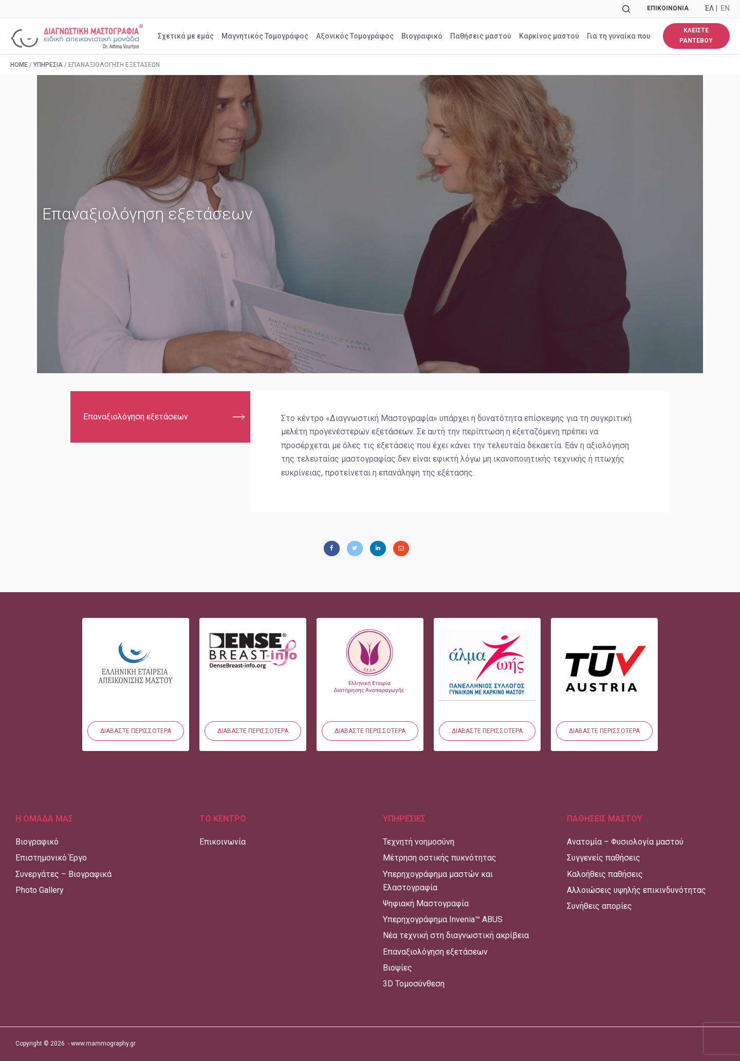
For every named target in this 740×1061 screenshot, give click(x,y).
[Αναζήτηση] (626, 9)
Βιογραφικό (421, 36)
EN (725, 8)
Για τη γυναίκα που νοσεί (629, 36)
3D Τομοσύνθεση (414, 984)
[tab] (160, 417)
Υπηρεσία (48, 64)
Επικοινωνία (668, 8)
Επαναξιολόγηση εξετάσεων (135, 417)
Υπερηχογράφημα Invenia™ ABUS (443, 919)
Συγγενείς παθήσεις (603, 858)
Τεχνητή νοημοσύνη (418, 842)
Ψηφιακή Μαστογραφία (426, 903)
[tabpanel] (460, 451)
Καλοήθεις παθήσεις (605, 874)
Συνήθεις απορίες (599, 906)
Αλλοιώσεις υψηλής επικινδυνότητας (636, 890)
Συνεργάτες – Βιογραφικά (63, 874)
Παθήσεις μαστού (480, 36)
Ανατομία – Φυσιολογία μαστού (625, 842)
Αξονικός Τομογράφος (355, 36)
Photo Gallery (39, 890)
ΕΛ (709, 8)
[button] (135, 731)
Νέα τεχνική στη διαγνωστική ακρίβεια (456, 935)
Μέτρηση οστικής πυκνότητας (439, 858)
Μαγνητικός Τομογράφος (264, 36)
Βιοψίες (397, 968)
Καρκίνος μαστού (549, 36)
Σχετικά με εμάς (186, 36)
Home (19, 64)
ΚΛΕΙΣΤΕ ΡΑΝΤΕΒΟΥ (696, 35)
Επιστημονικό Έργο (51, 858)
